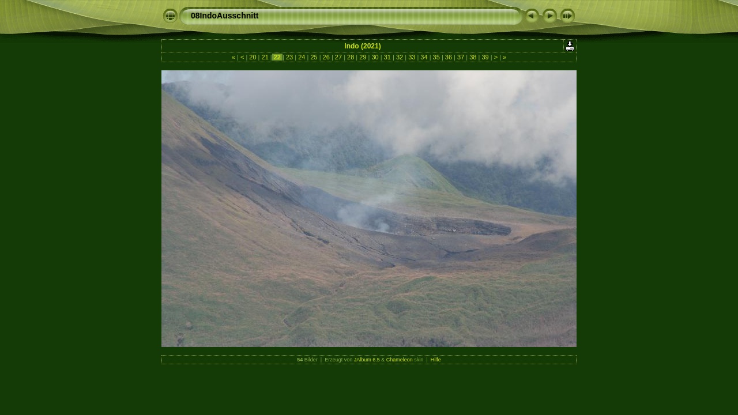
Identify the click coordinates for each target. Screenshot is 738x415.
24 (301, 57)
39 (485, 57)
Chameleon (399, 360)
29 (362, 57)
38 (473, 57)
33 (411, 57)
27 (338, 57)
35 (436, 57)
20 (252, 57)
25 (313, 57)
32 (399, 57)
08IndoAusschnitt (224, 15)
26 (326, 57)
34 (424, 57)
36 (448, 57)
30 (375, 57)
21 (264, 57)
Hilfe (436, 360)
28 (350, 57)
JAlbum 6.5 (367, 360)
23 (289, 57)
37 (460, 57)
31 (387, 57)
